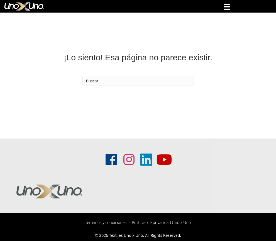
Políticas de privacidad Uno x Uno (161, 222)
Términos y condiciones (105, 222)
